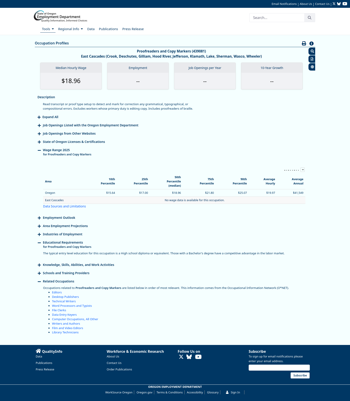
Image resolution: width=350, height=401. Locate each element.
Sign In (232, 392)
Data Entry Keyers (64, 315)
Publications (44, 363)
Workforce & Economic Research (135, 351)
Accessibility (195, 392)
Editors (57, 292)
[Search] (276, 17)
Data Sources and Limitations (64, 206)
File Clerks (59, 310)
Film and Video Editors (67, 328)
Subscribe (257, 351)
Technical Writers (64, 301)
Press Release (45, 369)
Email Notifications (284, 4)
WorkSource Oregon (119, 392)
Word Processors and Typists (72, 306)
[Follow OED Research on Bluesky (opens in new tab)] (339, 4)
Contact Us (322, 4)
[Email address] (279, 368)
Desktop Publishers (65, 297)
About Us (306, 4)
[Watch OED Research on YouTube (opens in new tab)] (345, 4)
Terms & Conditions (169, 392)
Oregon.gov (144, 392)
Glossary (213, 392)
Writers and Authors (66, 324)
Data (39, 356)
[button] (311, 51)
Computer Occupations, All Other (75, 319)
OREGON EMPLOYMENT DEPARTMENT (175, 387)
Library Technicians (65, 332)
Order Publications (119, 369)
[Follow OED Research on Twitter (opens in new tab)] (334, 4)
